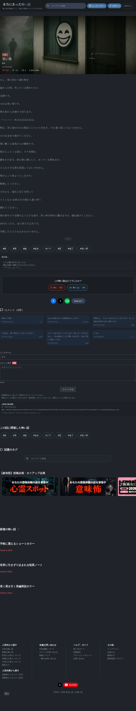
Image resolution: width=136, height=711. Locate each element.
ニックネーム (5, 352)
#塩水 (36, 248)
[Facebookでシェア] (53, 301)
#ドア (48, 248)
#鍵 (25, 248)
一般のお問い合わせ (47, 658)
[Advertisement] (68, 511)
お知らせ (111, 652)
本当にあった (17, 4)
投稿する (111, 655)
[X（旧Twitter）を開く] (60, 685)
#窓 (59, 248)
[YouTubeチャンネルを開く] (70, 685)
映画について (44, 655)
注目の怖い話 (7, 649)
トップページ (112, 649)
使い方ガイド (78, 649)
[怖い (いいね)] (56, 288)
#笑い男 (84, 248)
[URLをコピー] (78, 301)
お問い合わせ (78, 658)
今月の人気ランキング (11, 661)
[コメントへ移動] (6, 693)
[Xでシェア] (60, 301)
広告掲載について (46, 649)
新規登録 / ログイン (115, 658)
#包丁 (70, 248)
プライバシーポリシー (82, 655)
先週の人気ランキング (11, 658)
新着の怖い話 (7, 652)
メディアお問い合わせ (48, 652)
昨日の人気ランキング (11, 655)
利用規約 (5, 395)
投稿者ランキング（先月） (13, 677)
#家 (4, 248)
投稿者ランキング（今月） (13, 674)
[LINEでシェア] (67, 301)
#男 (14, 248)
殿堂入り (6, 665)
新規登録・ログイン (36, 398)
